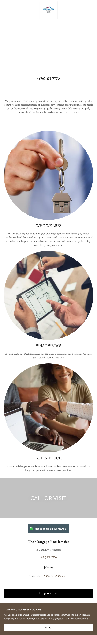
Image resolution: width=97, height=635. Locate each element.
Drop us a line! (48, 593)
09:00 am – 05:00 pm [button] (54, 575)
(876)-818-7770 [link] (48, 78)
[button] (66, 576)
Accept (48, 627)
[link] (48, 2)
